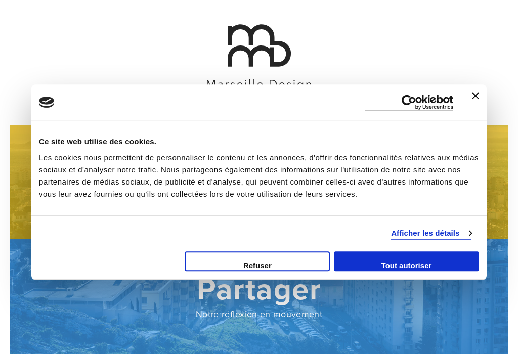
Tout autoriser (406, 265)
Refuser (257, 265)
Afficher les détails (425, 233)
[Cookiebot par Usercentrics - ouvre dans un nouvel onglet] (409, 102)
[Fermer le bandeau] (475, 102)
